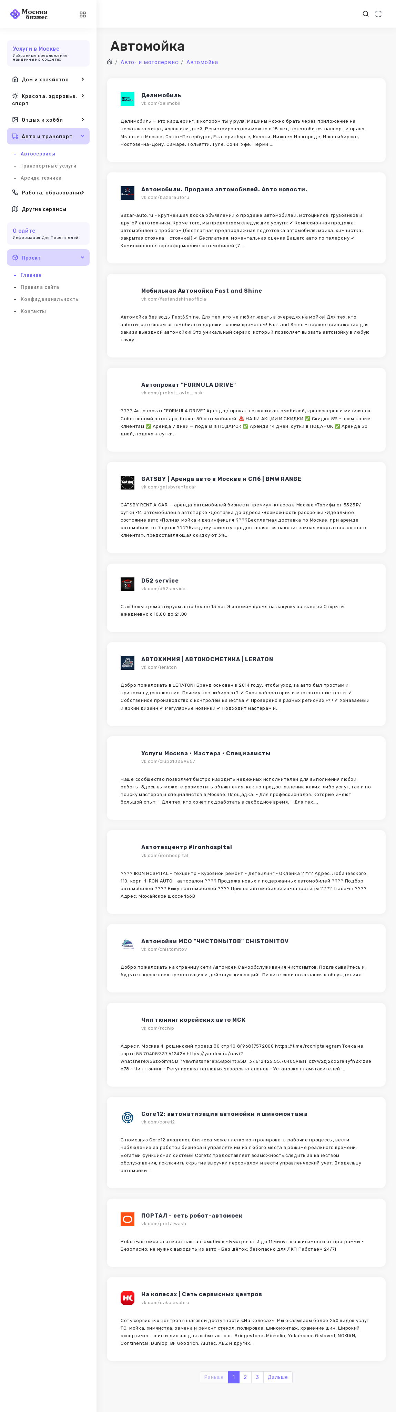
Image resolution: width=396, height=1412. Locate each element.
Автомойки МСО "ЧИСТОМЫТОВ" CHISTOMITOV (215, 941)
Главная (31, 275)
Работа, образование (48, 192)
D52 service (160, 580)
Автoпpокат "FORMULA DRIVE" (188, 385)
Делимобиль (161, 95)
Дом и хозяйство (48, 79)
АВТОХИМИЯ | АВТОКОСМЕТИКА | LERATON (207, 659)
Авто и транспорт (48, 136)
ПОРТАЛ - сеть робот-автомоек (192, 1215)
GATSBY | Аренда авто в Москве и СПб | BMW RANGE (221, 479)
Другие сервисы (39, 209)
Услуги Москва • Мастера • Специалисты (206, 753)
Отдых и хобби (48, 119)
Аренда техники (41, 178)
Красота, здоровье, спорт (48, 99)
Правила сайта (40, 287)
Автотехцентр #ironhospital (186, 847)
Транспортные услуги (49, 166)
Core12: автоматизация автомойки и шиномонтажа (224, 1114)
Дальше (278, 1377)
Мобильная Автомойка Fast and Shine (201, 291)
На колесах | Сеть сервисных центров (201, 1294)
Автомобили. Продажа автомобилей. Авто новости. (224, 189)
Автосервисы (38, 154)
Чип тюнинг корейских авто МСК (193, 1020)
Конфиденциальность (50, 299)
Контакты (33, 311)
